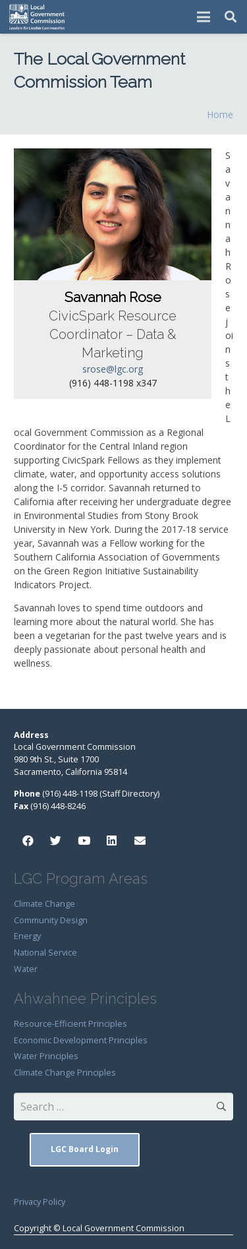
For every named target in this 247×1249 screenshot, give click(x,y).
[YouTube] (84, 841)
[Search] (230, 17)
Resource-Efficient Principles (70, 1023)
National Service (45, 952)
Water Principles (46, 1056)
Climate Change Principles (65, 1072)
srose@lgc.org (112, 369)
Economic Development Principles (81, 1040)
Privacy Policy (39, 1201)
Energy (27, 936)
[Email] (140, 841)
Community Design (51, 920)
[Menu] (203, 17)
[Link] (37, 17)
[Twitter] (56, 841)
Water (26, 969)
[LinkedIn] (112, 841)
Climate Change (44, 903)
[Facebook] (28, 841)
